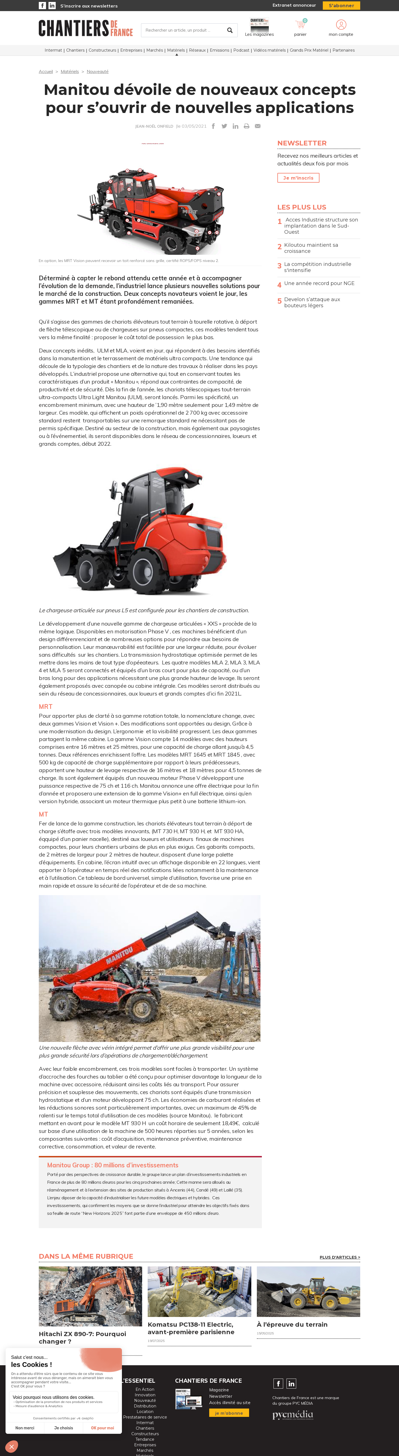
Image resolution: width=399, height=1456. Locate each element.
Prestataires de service (145, 1417)
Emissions (219, 50)
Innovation (145, 1394)
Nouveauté (98, 71)
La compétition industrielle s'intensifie (317, 267)
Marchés (154, 50)
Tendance (144, 1439)
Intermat (53, 50)
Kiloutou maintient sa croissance (311, 248)
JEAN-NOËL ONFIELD (154, 126)
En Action (144, 1389)
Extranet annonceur (294, 5)
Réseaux (197, 50)
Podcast (241, 50)
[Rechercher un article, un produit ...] (189, 30)
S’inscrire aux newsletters (89, 6)
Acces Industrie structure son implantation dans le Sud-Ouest (321, 226)
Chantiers (75, 50)
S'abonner (341, 5)
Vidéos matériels (270, 50)
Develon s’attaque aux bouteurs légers (312, 302)
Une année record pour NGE (319, 283)
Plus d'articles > (340, 1257)
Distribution (145, 1406)
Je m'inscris (298, 178)
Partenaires (343, 50)
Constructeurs (102, 50)
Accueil (46, 71)
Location (145, 1411)
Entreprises (131, 50)
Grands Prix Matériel (309, 50)
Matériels (176, 50)
